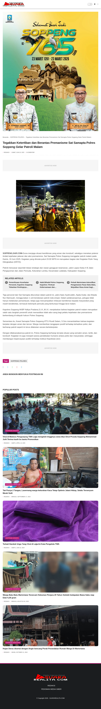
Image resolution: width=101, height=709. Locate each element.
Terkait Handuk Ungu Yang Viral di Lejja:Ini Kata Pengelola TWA (31, 544)
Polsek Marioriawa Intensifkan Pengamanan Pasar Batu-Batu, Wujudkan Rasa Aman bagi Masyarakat (83, 284)
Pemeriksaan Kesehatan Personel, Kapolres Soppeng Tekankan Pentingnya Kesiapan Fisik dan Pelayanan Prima (21, 284)
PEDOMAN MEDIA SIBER (51, 689)
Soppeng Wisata (12, 430)
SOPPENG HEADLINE (13, 484)
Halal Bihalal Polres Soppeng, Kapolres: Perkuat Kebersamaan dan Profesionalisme (52, 284)
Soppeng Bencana (13, 642)
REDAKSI (51, 686)
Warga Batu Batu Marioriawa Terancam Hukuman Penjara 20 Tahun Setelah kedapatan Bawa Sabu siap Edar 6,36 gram (48, 596)
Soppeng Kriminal (13, 589)
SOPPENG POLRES (17, 137)
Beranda (5, 137)
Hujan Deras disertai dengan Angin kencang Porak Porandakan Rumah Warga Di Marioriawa (44, 649)
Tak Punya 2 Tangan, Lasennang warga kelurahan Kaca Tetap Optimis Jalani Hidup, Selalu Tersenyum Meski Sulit (48, 491)
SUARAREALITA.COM (57, 698)
